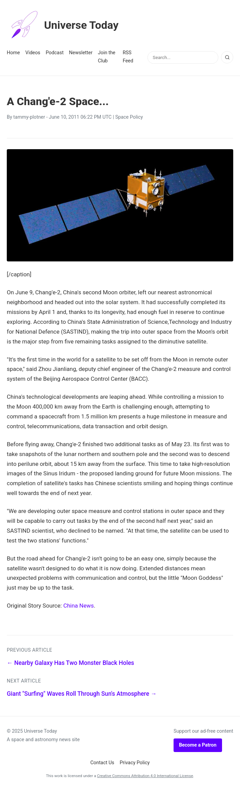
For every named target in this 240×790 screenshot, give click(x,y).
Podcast (55, 53)
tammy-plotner (29, 117)
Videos (32, 53)
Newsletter (81, 53)
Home (13, 53)
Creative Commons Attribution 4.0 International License (145, 775)
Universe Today (63, 25)
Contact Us (102, 763)
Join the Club (106, 57)
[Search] (227, 57)
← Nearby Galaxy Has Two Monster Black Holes (70, 662)
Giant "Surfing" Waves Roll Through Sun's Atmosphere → (82, 693)
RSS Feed (128, 57)
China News (78, 605)
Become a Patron (198, 745)
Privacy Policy (135, 763)
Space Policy (129, 117)
